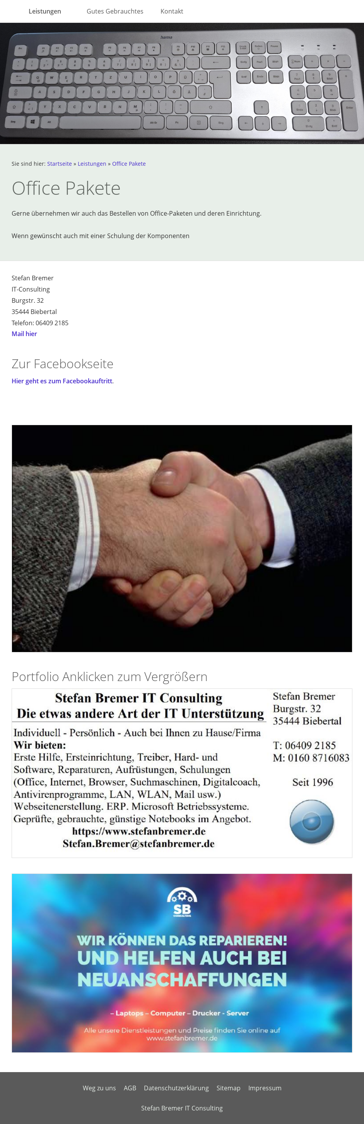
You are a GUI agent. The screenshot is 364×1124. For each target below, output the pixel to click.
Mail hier (24, 333)
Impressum (265, 1088)
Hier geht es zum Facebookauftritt (62, 381)
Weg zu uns (99, 1088)
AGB (130, 1088)
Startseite (59, 163)
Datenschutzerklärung (176, 1088)
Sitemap (229, 1088)
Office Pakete (129, 163)
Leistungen (92, 163)
